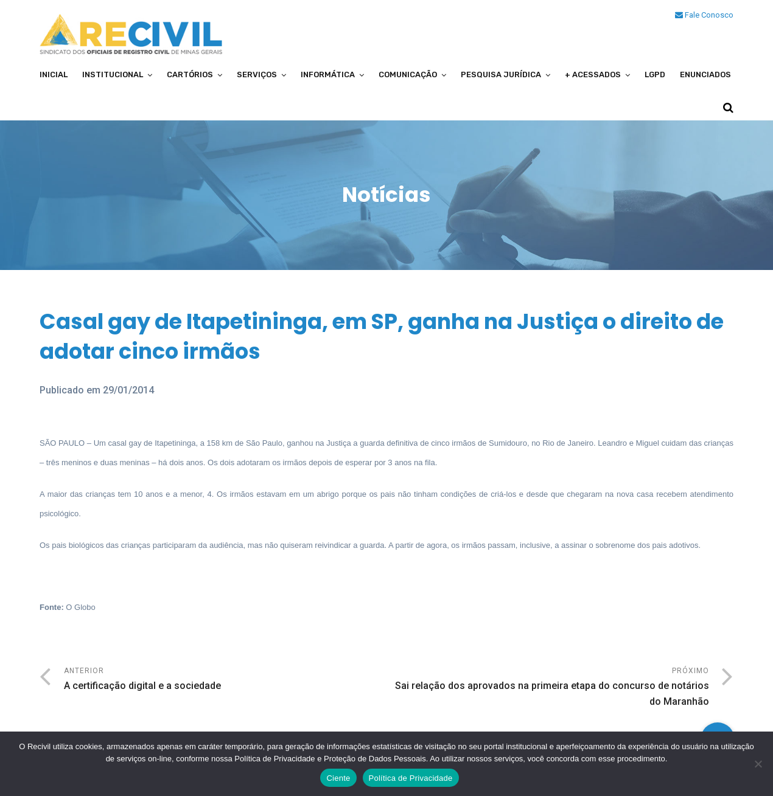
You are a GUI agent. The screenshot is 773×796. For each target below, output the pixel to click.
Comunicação (408, 74)
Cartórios (190, 74)
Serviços (257, 74)
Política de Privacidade (411, 778)
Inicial (54, 74)
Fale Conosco (704, 14)
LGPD (655, 74)
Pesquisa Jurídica (501, 74)
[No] (758, 764)
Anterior (225, 680)
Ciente (338, 778)
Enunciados (705, 74)
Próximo (547, 688)
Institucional (112, 74)
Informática (328, 74)
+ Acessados (593, 74)
